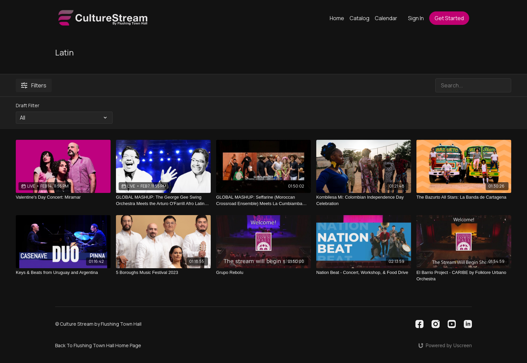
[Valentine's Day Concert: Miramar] (63, 197)
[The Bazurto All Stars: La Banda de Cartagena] (463, 197)
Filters (33, 85)
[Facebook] (419, 324)
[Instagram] (436, 324)
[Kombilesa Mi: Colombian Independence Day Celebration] (363, 200)
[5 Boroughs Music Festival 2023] (163, 272)
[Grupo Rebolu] (263, 272)
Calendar (386, 18)
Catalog (359, 18)
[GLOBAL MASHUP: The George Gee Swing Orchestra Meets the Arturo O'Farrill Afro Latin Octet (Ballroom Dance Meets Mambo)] (163, 200)
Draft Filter (27, 105)
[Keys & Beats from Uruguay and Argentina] (63, 272)
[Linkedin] (468, 324)
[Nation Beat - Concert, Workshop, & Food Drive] (363, 272)
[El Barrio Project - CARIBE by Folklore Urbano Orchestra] (463, 275)
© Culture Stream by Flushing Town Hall (98, 324)
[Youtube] (452, 324)
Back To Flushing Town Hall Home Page (98, 345)
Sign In (416, 18)
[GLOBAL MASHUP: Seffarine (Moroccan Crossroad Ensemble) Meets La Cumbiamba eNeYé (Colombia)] (263, 200)
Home (337, 18)
